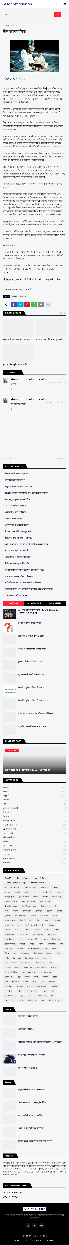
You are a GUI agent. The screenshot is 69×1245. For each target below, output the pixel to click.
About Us (9, 878)
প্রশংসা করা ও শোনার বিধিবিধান (17, 557)
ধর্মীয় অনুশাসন (38, 934)
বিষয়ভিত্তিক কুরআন (32, 958)
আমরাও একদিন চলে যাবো (15, 505)
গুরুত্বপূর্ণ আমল (34, 820)
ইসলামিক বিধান (45, 901)
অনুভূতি (34, 795)
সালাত (44, 991)
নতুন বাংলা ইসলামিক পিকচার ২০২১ (32, 674)
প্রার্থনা (45, 948)
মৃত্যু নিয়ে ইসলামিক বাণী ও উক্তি (31, 636)
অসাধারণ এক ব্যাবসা (13, 518)
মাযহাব (51, 963)
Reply (13, 389)
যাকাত (27, 977)
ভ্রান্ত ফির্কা (34, 854)
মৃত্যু (19, 977)
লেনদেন (45, 977)
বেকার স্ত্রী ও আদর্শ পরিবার (15, 512)
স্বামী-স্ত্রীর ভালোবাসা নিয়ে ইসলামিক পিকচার (23, 582)
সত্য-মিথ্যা (8, 986)
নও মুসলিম (51, 934)
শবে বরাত (15, 981)
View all (62, 313)
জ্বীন (42, 925)
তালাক (47, 930)
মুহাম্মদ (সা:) (9, 977)
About (26, 1240)
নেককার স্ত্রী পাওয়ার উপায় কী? (17, 525)
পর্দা (61, 944)
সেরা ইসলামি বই (41, 996)
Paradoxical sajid (12, 887)
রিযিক (36, 977)
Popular (13, 603)
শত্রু (6, 981)
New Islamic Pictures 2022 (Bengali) (27, 770)
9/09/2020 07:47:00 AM (56, 402)
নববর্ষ (20, 939)
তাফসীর (37, 930)
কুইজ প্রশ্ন (39, 911)
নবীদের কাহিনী (34, 837)
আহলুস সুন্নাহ (9, 897)
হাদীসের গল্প (32, 1000)
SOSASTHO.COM (11, 1196)
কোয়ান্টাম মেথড (20, 915)
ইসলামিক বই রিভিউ (28, 901)
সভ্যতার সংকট (42, 986)
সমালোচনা (8, 991)
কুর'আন (49, 911)
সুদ (22, 996)
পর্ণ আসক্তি (52, 944)
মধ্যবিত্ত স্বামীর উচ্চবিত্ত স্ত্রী (27, 1068)
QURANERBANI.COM (12, 1192)
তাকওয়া (17, 930)
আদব (34, 804)
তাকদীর (27, 930)
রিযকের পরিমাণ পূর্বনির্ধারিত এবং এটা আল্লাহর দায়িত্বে (26, 493)
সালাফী (53, 991)
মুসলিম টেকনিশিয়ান (11, 972)
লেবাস (55, 977)
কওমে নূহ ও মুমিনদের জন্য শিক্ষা (17, 499)
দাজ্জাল (56, 930)
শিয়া (34, 981)
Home (6, 25)
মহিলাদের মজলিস (26, 963)
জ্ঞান (19, 925)
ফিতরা (54, 948)
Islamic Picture (39, 878)
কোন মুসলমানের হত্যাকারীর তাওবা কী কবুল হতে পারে (26, 544)
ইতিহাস (35, 897)
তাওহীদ (7, 930)
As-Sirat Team (40, 1235)
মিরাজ (17, 967)
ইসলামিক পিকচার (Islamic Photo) (33, 649)
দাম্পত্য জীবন (9, 934)
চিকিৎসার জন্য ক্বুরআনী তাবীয (17, 563)
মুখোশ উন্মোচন (41, 967)
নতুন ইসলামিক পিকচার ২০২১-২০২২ (33, 726)
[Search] (28, 14)
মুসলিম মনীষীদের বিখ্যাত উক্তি (30, 661)
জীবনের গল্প (9, 925)
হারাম (42, 1000)
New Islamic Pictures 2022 (18, 538)
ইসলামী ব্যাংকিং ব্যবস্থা (29, 906)
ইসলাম (45, 897)
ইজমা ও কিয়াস (24, 897)
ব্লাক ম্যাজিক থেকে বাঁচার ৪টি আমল (19, 576)
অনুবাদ (34, 791)
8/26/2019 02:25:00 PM (56, 382)
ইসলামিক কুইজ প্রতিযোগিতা (29, 623)
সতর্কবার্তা (23, 296)
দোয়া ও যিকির (34, 833)
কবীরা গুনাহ (27, 911)
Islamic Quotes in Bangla (16, 882)
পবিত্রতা (22, 944)
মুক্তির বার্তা (28, 967)
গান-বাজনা (44, 915)
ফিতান (7, 953)
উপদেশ (14, 25)
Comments (55, 603)
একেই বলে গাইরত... (26, 1029)
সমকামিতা (55, 986)
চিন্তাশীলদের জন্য (34, 825)
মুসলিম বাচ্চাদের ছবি (29, 972)
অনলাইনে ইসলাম (31, 887)
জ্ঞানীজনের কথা (34, 829)
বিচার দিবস (38, 953)
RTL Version (50, 1240)
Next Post (60, 458)
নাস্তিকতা (34, 841)
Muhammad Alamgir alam (30, 379)
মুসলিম (53, 967)
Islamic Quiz (34, 603)
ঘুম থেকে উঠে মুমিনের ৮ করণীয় (15, 364)
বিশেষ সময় (17, 958)
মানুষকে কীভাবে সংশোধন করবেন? (16, 339)
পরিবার (31, 944)
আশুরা (59, 892)
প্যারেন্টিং (20, 948)
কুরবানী (59, 911)
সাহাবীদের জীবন (10, 996)
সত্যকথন (34, 862)
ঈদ (56, 906)
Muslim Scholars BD (39, 882)
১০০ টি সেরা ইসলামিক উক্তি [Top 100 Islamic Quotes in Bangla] (38, 611)
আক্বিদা (34, 799)
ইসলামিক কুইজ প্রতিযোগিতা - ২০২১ (33, 687)
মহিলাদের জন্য (34, 858)
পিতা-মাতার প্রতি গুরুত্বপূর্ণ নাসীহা (50, 339)
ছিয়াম (38, 920)
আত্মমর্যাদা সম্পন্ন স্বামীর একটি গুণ (31, 1055)
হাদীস (21, 1000)
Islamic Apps (22, 878)
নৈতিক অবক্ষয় (10, 944)
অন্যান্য (17, 892)
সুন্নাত (29, 996)
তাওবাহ (51, 925)
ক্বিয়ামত (34, 816)
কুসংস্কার (8, 915)
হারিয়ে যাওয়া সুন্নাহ (55, 1000)
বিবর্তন (59, 953)
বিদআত (49, 953)
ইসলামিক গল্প (56, 897)
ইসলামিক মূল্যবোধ (34, 808)
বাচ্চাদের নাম (25, 953)
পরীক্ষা (41, 944)
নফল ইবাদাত (9, 939)
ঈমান (6, 911)
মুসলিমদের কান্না (46, 972)
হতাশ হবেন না (10, 1000)
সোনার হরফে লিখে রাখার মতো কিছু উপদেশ (35, 1141)
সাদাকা (19, 991)
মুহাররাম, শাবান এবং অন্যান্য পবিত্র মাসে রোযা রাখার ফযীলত (29, 589)
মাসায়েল (8, 967)
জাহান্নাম (57, 920)
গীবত (55, 915)
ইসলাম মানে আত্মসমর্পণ (15, 480)
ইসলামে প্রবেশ (46, 906)
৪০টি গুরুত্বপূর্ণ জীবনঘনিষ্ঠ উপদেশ (31, 1128)
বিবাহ (7, 958)
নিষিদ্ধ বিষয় (34, 846)
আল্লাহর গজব (47, 892)
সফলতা (30, 986)
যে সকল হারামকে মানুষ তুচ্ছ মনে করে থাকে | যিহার (24, 570)
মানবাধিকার (40, 963)
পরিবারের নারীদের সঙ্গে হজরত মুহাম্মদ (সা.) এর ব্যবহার (39, 1042)
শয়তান (26, 981)
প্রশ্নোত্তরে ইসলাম (34, 850)
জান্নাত (47, 920)
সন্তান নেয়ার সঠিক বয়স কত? (17, 595)
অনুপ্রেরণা (34, 787)
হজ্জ (52, 996)
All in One (36, 1240)
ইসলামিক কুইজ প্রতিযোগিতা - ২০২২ (33, 700)
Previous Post (11, 458)
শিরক (42, 981)
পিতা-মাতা (8, 948)
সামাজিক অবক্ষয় (31, 991)
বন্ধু (15, 953)
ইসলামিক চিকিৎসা (11, 901)
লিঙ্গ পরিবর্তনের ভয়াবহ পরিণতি (17, 473)
